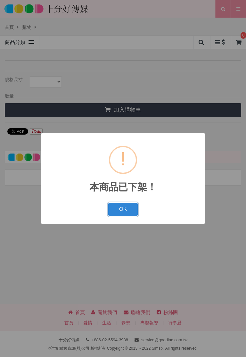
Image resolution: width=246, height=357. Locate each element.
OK (123, 209)
